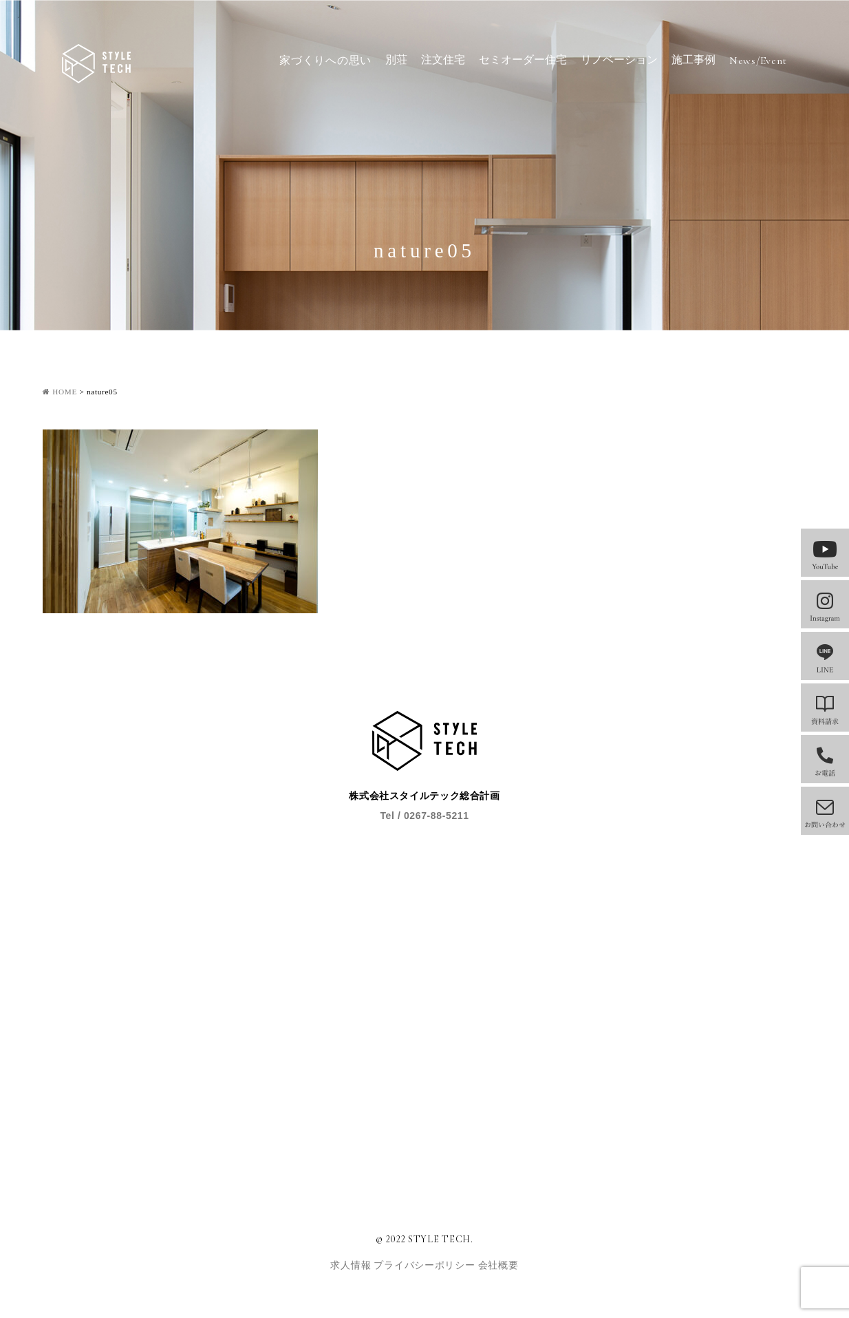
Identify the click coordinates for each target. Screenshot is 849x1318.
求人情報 (352, 1265)
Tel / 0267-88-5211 (424, 815)
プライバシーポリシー (425, 1265)
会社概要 (498, 1265)
